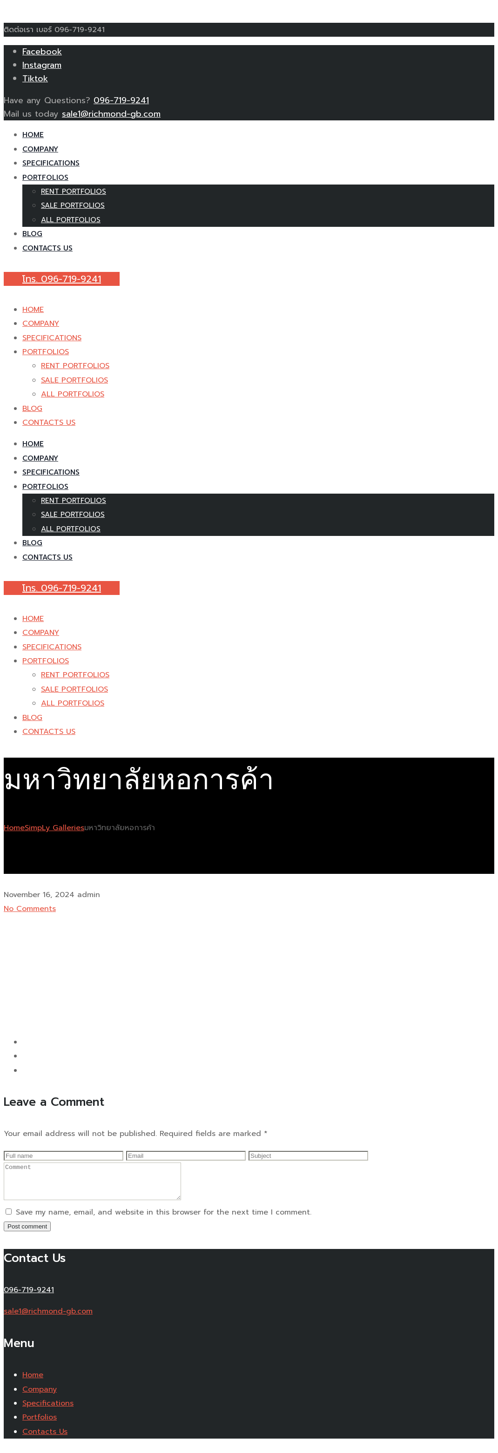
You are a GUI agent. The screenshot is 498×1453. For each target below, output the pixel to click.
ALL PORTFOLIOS (71, 220)
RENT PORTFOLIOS (73, 191)
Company (39, 1396)
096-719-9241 (121, 100)
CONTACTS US (47, 248)
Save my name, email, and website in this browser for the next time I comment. (163, 1219)
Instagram (41, 65)
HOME (33, 135)
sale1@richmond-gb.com (111, 113)
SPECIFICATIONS (51, 163)
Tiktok (35, 78)
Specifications (48, 1410)
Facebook (42, 51)
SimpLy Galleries (54, 827)
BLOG (32, 234)
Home (14, 827)
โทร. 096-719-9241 (61, 279)
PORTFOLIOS (45, 177)
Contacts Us (44, 1438)
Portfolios (39, 1424)
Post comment (27, 1233)
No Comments (30, 908)
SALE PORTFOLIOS (73, 205)
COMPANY (40, 149)
